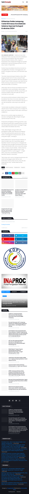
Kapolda (23, 167)
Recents (14, 291)
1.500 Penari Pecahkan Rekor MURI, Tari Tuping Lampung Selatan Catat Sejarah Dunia (18, 359)
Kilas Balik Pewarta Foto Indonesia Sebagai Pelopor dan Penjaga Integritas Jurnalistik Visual (7, 192)
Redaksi (19, 491)
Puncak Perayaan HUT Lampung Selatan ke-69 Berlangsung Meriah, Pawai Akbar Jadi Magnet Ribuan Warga (18, 15)
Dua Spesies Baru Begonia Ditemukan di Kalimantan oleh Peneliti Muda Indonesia (11, 479)
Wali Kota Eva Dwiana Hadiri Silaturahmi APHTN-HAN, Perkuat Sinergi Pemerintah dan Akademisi (17, 388)
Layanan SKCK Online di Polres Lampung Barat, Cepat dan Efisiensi (18, 365)
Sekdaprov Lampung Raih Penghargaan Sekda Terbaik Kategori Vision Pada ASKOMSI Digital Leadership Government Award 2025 (13, 446)
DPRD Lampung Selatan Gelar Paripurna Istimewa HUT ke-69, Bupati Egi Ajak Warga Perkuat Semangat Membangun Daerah (17, 373)
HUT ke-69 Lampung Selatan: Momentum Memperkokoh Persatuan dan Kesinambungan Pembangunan (17, 342)
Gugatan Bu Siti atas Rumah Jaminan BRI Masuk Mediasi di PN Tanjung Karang (6, 211)
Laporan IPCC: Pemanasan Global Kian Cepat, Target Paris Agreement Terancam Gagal (13, 469)
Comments (23, 291)
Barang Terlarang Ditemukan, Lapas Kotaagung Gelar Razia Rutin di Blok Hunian (18, 381)
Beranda (3, 18)
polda (3, 169)
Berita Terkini (6, 291)
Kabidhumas (17, 167)
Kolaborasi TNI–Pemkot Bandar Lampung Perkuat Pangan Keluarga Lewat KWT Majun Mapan (21, 192)
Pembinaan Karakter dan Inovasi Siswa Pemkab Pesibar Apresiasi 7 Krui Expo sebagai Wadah (14, 302)
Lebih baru (4, 227)
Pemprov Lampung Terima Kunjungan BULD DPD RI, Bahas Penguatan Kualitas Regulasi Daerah (14, 449)
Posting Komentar (5, 224)
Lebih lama (24, 227)
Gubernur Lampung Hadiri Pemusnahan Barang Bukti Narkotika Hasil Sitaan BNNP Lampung (16, 315)
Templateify (10, 488)
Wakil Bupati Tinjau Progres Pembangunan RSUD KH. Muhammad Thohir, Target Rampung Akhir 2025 (16, 351)
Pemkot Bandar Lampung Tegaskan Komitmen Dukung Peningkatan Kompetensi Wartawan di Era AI (14, 460)
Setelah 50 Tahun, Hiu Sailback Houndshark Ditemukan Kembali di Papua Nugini (12, 476)
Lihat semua (25, 177)
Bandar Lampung (11, 18)
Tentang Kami (11, 491)
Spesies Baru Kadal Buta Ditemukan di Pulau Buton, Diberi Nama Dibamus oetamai (14, 483)
